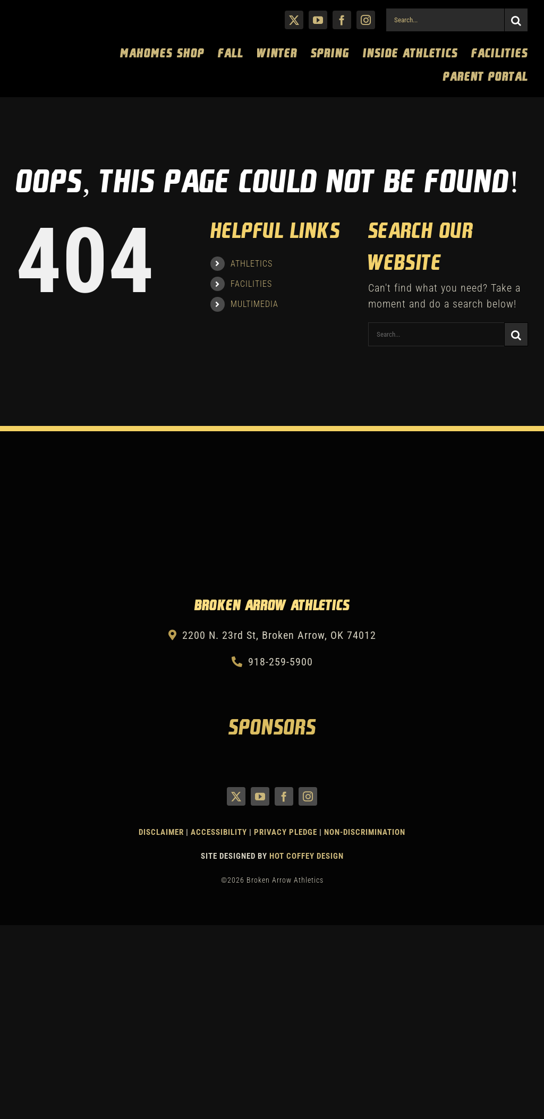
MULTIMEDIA (254, 304)
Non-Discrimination (364, 832)
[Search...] (445, 20)
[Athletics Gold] (56, 14)
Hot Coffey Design (306, 856)
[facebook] (342, 20)
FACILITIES (251, 284)
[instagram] (365, 20)
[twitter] (294, 20)
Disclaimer (161, 832)
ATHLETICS (252, 264)
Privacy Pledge (285, 832)
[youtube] (318, 20)
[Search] (516, 20)
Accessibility (220, 832)
